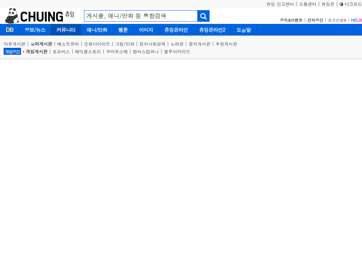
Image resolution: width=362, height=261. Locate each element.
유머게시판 (41, 44)
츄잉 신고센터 (280, 4)
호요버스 (61, 51)
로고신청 (337, 20)
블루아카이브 (177, 51)
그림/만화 (124, 44)
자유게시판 (14, 44)
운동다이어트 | (99, 44)
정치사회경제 (152, 44)
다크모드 (351, 4)
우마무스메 (117, 51)
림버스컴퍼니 (146, 51)
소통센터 (307, 4)
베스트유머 (68, 44)
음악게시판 (199, 44)
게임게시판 (36, 51)
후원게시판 (226, 44)
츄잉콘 (327, 4)
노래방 (177, 44)
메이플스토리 (88, 51)
